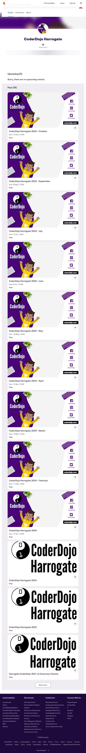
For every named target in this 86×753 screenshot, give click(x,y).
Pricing (5, 705)
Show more (43, 685)
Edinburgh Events (51, 716)
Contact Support (72, 702)
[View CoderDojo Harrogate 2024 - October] (43, 110)
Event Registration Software (11, 718)
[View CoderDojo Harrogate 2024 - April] (43, 359)
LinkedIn (69, 713)
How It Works (8, 742)
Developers (9, 744)
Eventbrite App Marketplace (11, 716)
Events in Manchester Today (54, 726)
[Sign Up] (72, 3)
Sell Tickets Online (29, 702)
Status (17, 744)
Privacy (29, 744)
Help (44, 742)
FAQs (4, 724)
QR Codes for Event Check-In (32, 729)
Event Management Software (32, 721)
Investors (69, 742)
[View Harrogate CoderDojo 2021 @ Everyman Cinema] (43, 652)
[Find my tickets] (49, 3)
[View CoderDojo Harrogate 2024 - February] (43, 459)
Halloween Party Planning (31, 724)
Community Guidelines (9, 721)
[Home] (4, 3)
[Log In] (62, 3)
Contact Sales (71, 705)
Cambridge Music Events (53, 713)
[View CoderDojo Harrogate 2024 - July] (43, 210)
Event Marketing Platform (10, 708)
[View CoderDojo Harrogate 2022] (43, 606)
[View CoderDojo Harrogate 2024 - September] (43, 160)
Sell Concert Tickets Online (32, 710)
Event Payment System (31, 713)
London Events (50, 721)
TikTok (69, 718)
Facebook (70, 710)
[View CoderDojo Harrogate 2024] (43, 509)
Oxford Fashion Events (52, 708)
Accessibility (37, 744)
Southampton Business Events (55, 705)
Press (56, 742)
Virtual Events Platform (31, 726)
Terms (23, 744)
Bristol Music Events (52, 702)
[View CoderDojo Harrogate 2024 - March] (43, 409)
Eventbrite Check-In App (10, 713)
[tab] (11, 65)
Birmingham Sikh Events (53, 710)
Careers (50, 742)
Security (77, 742)
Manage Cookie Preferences (71, 744)
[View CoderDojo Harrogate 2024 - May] (43, 309)
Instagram (70, 716)
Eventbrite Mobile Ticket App (11, 710)
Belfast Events (50, 718)
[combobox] (63, 9)
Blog (39, 742)
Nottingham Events (51, 724)
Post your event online (31, 732)
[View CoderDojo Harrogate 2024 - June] (43, 259)
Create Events (7, 702)
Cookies (45, 744)
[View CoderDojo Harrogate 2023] (43, 559)
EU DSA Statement (55, 744)
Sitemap (5, 726)
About (34, 742)
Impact (63, 742)
